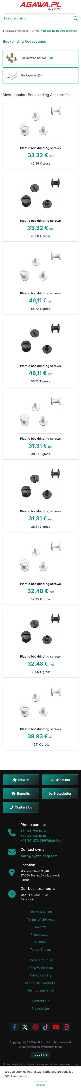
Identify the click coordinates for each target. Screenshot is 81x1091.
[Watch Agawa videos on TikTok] (46, 1027)
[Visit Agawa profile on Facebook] (14, 1027)
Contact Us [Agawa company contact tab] (40, 1001)
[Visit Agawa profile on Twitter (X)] (25, 1027)
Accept (40, 1084)
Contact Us (21, 807)
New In (21, 780)
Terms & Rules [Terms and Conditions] (40, 912)
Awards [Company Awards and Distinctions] (40, 927)
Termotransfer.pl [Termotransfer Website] (40, 990)
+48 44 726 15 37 (33, 831)
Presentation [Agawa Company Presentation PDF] (40, 934)
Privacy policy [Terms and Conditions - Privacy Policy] (41, 975)
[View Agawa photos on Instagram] (66, 1027)
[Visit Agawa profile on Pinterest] (35, 1027)
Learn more (18, 1076)
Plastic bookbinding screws (40, 148)
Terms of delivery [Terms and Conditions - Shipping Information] (40, 919)
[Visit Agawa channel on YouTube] (56, 1027)
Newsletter (60, 794)
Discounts (60, 780)
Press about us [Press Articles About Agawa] (40, 960)
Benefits (21, 794)
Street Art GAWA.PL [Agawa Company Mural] (40, 983)
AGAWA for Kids (40, 968)
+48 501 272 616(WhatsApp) (41, 840)
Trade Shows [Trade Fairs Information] (40, 950)
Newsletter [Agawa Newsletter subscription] (40, 1008)
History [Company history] (40, 942)
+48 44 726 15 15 (33, 836)
